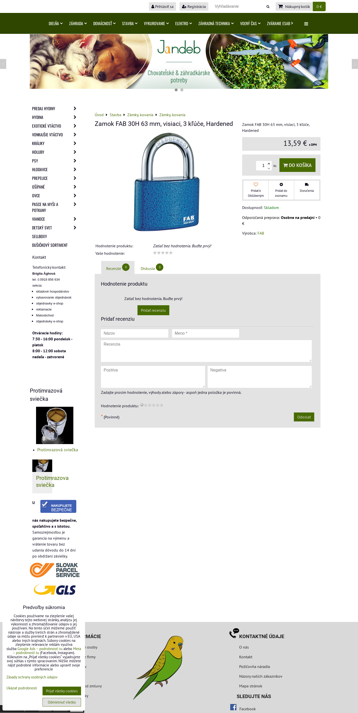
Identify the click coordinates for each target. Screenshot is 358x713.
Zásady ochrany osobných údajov (31, 677)
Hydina (55, 117)
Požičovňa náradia (254, 666)
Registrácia (194, 6)
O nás (244, 647)
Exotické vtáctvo (55, 126)
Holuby (55, 152)
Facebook (247, 708)
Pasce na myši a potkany (55, 207)
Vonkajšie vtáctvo (55, 134)
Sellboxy (39, 236)
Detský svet (55, 227)
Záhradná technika (216, 23)
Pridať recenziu (153, 310)
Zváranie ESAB (280, 23)
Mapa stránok (250, 685)
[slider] (163, 253)
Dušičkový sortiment (50, 245)
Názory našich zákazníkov (260, 676)
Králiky (55, 143)
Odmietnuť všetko (62, 702)
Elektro (183, 23)
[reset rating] (142, 405)
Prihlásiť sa (162, 6)
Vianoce (55, 219)
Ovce (55, 195)
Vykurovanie (156, 23)
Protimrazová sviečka (57, 450)
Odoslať (304, 416)
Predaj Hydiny (55, 108)
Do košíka (297, 165)
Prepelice (55, 178)
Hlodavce (55, 169)
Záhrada (78, 23)
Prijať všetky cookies (62, 691)
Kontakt (245, 656)
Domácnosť (104, 23)
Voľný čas (250, 23)
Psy (55, 160)
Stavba (129, 23)
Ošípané (55, 187)
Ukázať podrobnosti (21, 688)
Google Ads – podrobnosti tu (39, 648)
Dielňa (56, 23)
